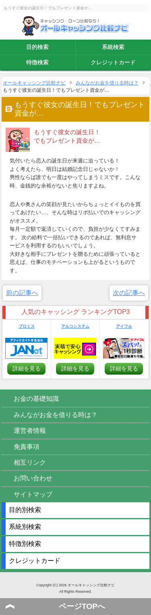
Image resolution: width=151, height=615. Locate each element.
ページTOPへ (82, 606)
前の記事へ (22, 292)
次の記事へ (129, 292)
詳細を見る (26, 368)
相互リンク (30, 462)
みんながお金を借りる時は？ (55, 414)
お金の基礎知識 (36, 398)
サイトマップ (33, 494)
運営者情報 (30, 430)
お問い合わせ (33, 478)
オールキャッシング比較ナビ (75, 26)
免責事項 (26, 446)
